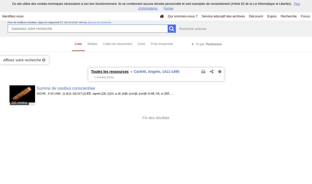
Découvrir (256, 16)
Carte (141, 44)
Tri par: (209, 44)
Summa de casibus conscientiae (66, 88)
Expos (272, 16)
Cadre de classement (117, 44)
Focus (305, 16)
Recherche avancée (193, 29)
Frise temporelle (162, 44)
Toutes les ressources (110, 72)
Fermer (169, 8)
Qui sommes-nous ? (183, 16)
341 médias (19, 103)
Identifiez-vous (13, 16)
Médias (93, 44)
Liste (78, 44)
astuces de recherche (99, 22)
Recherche (289, 16)
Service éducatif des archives (223, 16)
